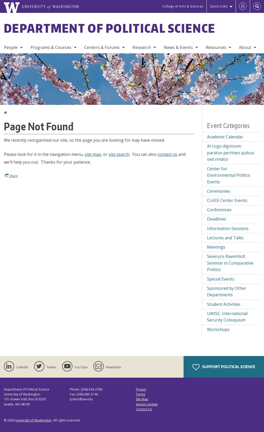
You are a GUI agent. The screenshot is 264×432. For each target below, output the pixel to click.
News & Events (178, 47)
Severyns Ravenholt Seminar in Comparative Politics (230, 262)
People (11, 47)
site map (93, 154)
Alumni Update (147, 404)
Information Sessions (228, 228)
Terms (140, 394)
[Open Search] (257, 6)
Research (142, 47)
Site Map (142, 399)
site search (119, 154)
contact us (167, 154)
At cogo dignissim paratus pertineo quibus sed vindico (230, 152)
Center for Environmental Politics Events (228, 175)
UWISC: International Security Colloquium (227, 317)
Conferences (219, 210)
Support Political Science (223, 367)
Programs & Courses (50, 47)
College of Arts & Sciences (182, 6)
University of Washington (33, 420)
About (245, 47)
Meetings (216, 247)
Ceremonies (218, 191)
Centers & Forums (102, 47)
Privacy (141, 389)
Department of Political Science (109, 28)
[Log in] (243, 6)
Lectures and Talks (225, 238)
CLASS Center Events (227, 200)
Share (11, 175)
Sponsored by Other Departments (226, 291)
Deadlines (216, 219)
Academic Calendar (225, 137)
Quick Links (219, 6)
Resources (216, 47)
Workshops (218, 329)
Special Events (220, 279)
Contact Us (144, 409)
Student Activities (223, 304)
